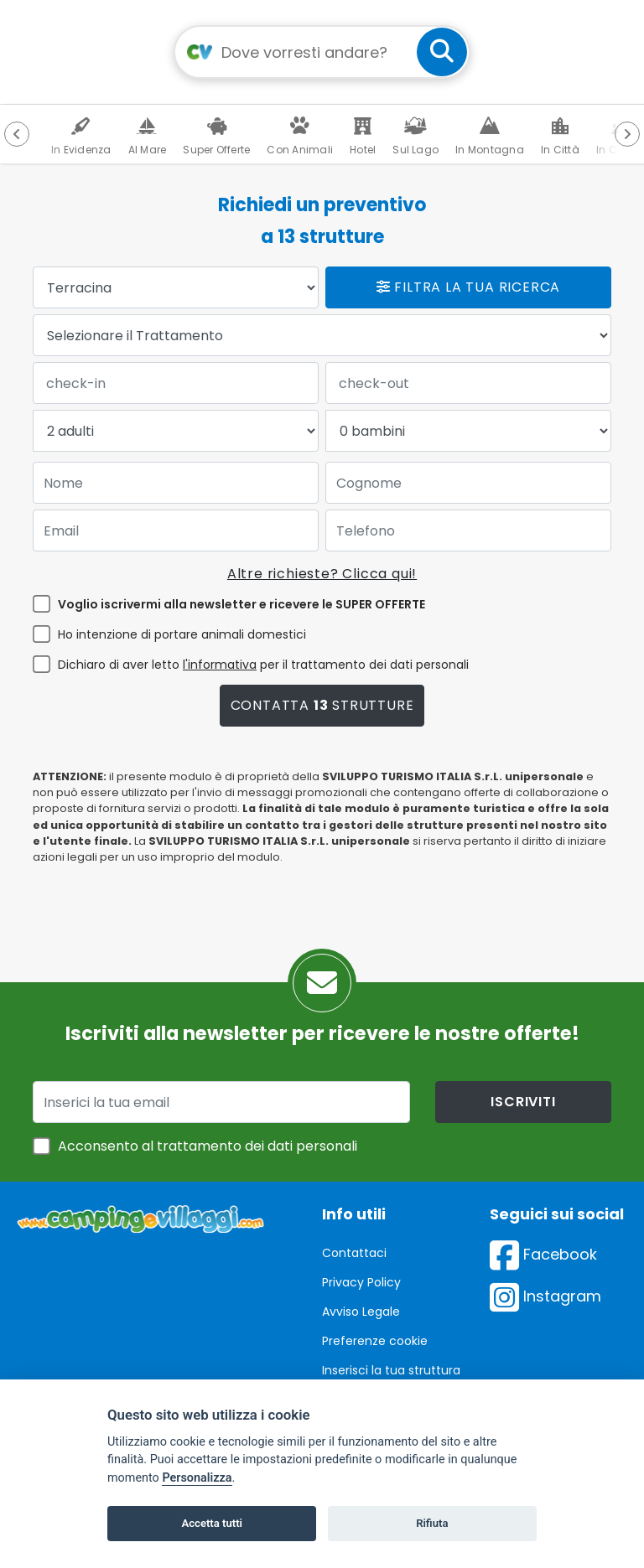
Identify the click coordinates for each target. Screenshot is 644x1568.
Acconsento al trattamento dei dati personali (207, 1146)
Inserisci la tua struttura (391, 1370)
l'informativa (220, 664)
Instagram (545, 1296)
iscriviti (523, 1101)
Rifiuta (432, 1523)
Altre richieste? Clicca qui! (322, 573)
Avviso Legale (361, 1311)
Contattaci (354, 1253)
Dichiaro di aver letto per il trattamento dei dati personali (263, 664)
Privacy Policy (361, 1282)
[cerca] (442, 52)
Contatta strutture (322, 705)
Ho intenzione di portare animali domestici (182, 634)
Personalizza (196, 1478)
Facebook (543, 1254)
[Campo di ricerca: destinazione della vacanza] (322, 52)
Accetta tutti (211, 1523)
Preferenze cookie (375, 1341)
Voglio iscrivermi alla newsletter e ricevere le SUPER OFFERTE (241, 604)
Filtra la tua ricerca (468, 287)
